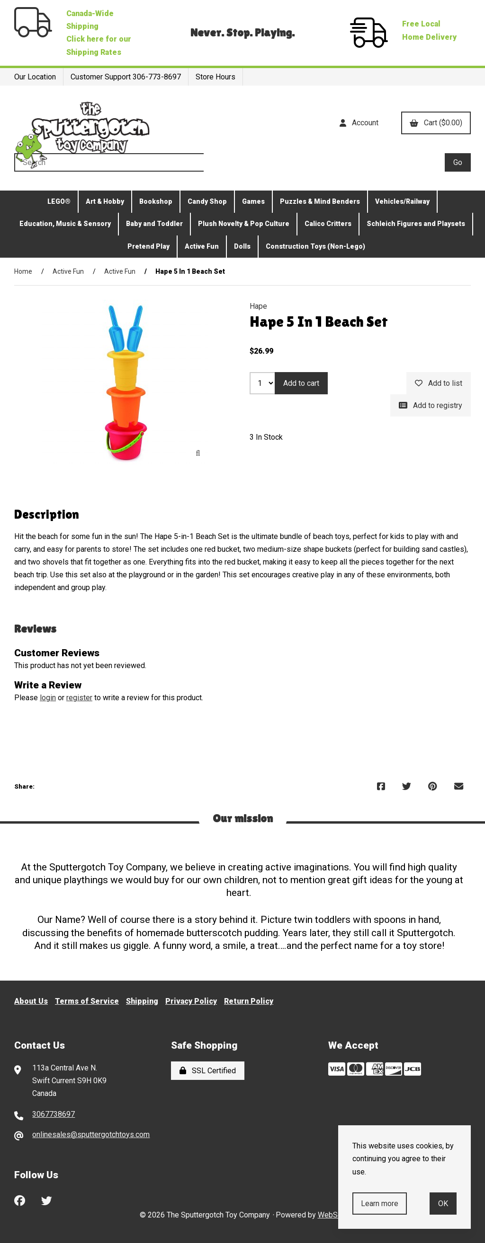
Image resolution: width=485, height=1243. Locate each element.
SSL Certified (208, 1070)
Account (359, 122)
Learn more (379, 1203)
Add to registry (430, 405)
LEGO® (59, 201)
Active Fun (202, 246)
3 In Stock (266, 437)
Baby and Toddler (154, 223)
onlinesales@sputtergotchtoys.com (91, 1134)
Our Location (35, 76)
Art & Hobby (105, 201)
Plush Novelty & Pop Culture (243, 223)
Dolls (242, 246)
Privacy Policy (191, 1001)
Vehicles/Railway (402, 201)
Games (253, 201)
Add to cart (301, 383)
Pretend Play (148, 246)
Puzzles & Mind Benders (320, 201)
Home (23, 271)
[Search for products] (229, 162)
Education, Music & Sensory (65, 223)
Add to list (438, 383)
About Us (31, 1001)
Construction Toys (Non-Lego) (315, 246)
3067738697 (53, 1114)
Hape (258, 306)
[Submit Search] (458, 162)
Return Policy (248, 1001)
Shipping (142, 1001)
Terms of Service (87, 1001)
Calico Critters (328, 223)
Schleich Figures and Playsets (416, 223)
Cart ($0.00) (436, 122)
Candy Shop (207, 201)
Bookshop (155, 201)
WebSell (332, 1214)
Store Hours (215, 76)
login (48, 697)
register (79, 697)
